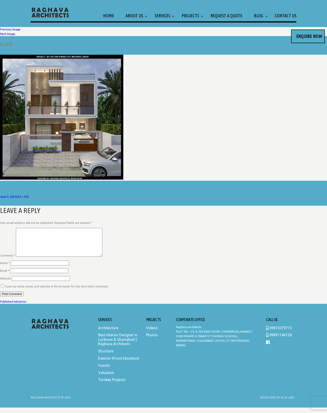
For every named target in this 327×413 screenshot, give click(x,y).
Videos (152, 333)
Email (4, 276)
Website (5, 283)
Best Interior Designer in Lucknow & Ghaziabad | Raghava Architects (117, 344)
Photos (152, 340)
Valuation (106, 378)
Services (162, 15)
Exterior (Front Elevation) (118, 364)
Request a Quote (226, 15)
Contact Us (285, 15)
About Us (134, 15)
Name (5, 268)
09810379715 (279, 333)
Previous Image (10, 29)
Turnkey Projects (112, 385)
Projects (190, 15)
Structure (105, 356)
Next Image (7, 33)
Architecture (108, 333)
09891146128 (279, 340)
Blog (258, 15)
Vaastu (104, 371)
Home (108, 15)
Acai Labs (287, 402)
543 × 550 (22, 196)
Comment (7, 260)
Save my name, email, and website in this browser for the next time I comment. (57, 291)
